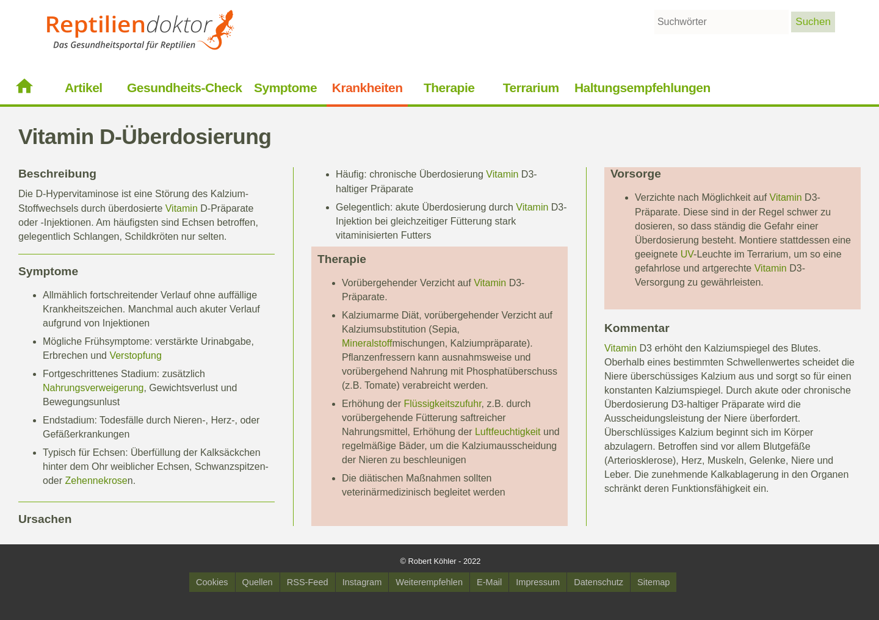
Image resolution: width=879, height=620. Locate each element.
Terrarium (531, 88)
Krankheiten (367, 88)
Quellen (257, 582)
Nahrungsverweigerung (93, 388)
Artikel (84, 88)
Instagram (362, 582)
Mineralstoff (367, 343)
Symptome (285, 88)
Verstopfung (135, 355)
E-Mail (489, 582)
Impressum (538, 582)
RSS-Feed (307, 582)
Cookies (212, 582)
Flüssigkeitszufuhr (442, 403)
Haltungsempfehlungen (642, 88)
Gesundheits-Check (184, 88)
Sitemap (653, 582)
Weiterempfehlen (429, 582)
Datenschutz (598, 582)
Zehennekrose (96, 480)
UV (687, 254)
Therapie (449, 88)
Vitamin (181, 208)
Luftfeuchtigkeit (508, 432)
